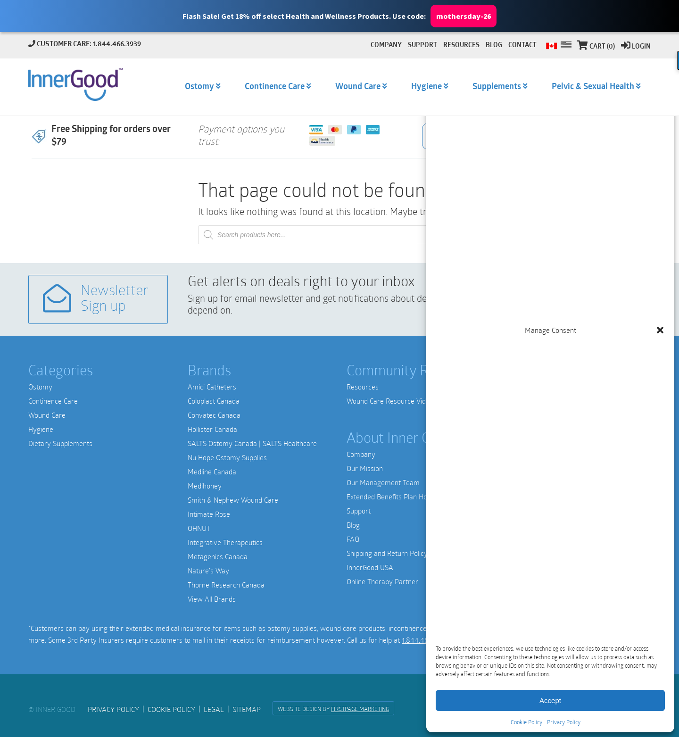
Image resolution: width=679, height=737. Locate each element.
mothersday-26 (463, 16)
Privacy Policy (563, 722)
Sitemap (246, 709)
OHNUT (199, 528)
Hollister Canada (212, 429)
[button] (339, 16)
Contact (522, 45)
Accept (550, 700)
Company (361, 454)
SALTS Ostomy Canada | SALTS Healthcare (252, 443)
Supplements (496, 87)
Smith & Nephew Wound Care (233, 500)
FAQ (353, 539)
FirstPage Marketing (360, 708)
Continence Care (53, 401)
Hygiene (40, 429)
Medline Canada (212, 471)
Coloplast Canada (214, 401)
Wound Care (47, 415)
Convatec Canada (214, 415)
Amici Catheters (212, 386)
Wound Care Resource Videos (392, 401)
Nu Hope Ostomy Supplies (227, 457)
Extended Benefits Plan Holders (394, 496)
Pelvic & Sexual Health (593, 87)
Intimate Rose (209, 514)
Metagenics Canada (218, 556)
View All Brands (212, 599)
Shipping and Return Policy (387, 553)
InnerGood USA (370, 567)
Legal (214, 709)
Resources (363, 386)
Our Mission (365, 468)
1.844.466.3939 (425, 640)
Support (359, 510)
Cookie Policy (526, 722)
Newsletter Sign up (96, 299)
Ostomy (40, 386)
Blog (353, 525)
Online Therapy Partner (382, 581)
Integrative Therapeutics (225, 542)
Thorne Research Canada (226, 584)
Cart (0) (596, 46)
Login (636, 46)
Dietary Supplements (60, 443)
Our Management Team (383, 482)
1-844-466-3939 (530, 554)
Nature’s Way (208, 570)
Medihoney (205, 485)
